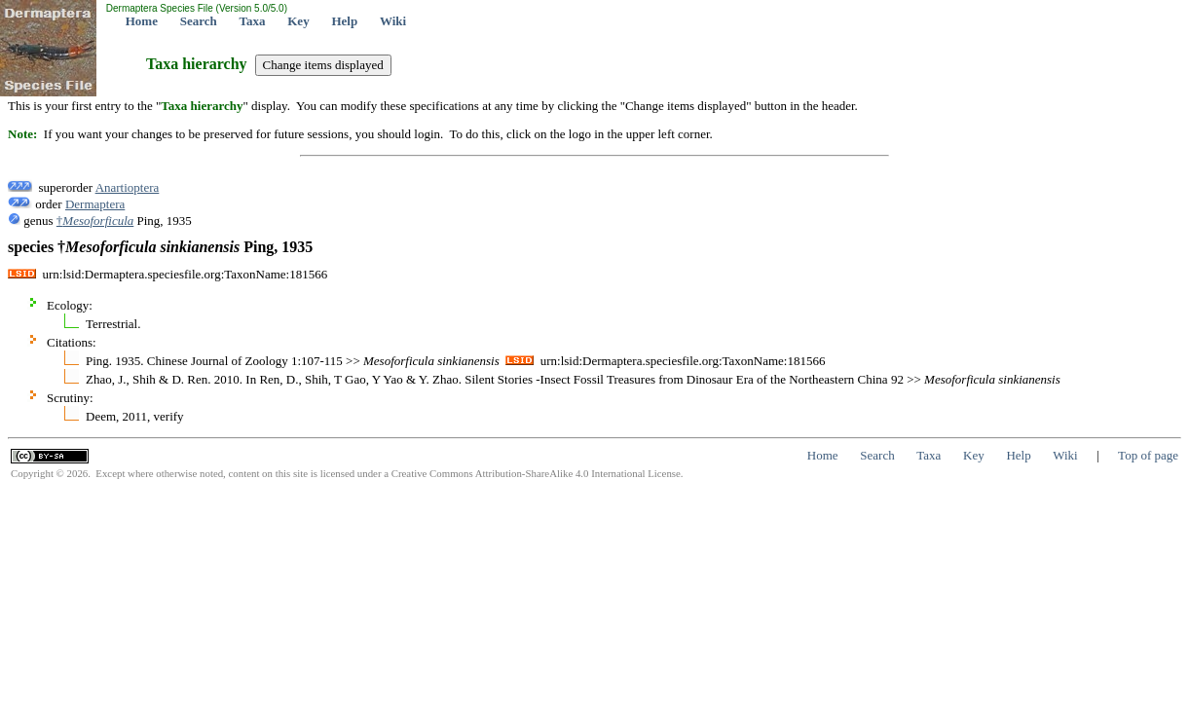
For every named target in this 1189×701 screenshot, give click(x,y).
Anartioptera (127, 187)
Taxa (253, 21)
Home (142, 21)
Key (298, 21)
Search (198, 21)
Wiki (393, 21)
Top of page (1148, 455)
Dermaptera (95, 204)
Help (344, 21)
